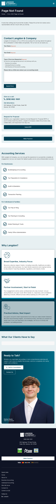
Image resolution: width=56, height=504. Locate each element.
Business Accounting (10, 63)
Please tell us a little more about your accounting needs (21, 70)
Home (3, 14)
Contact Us (5, 483)
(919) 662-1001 (28, 434)
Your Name (10, 46)
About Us (4, 472)
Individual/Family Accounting (12, 65)
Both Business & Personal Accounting (15, 66)
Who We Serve (6, 480)
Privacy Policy (36, 499)
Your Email (9, 52)
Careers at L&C (6, 485)
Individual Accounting (8, 477)
